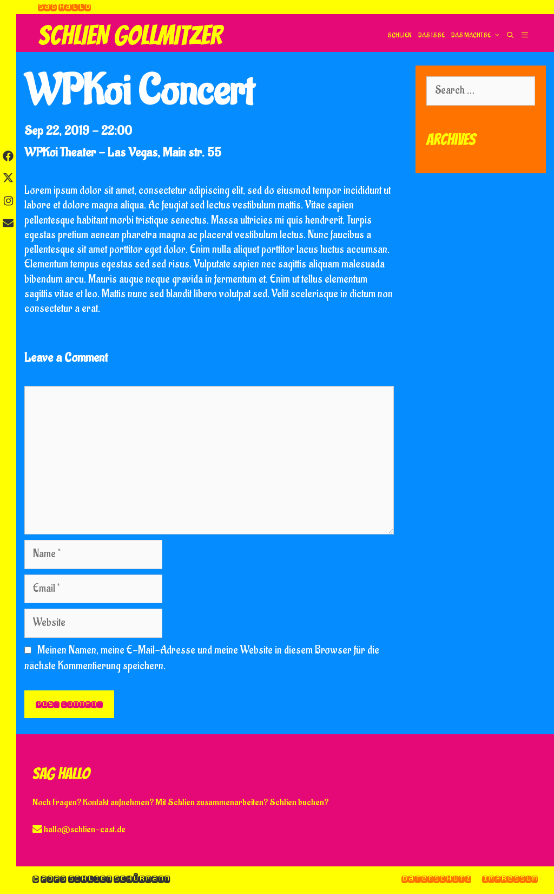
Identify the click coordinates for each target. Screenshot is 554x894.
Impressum (510, 878)
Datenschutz (436, 878)
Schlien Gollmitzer (130, 35)
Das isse (431, 35)
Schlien (399, 35)
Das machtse (477, 35)
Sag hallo (64, 7)
